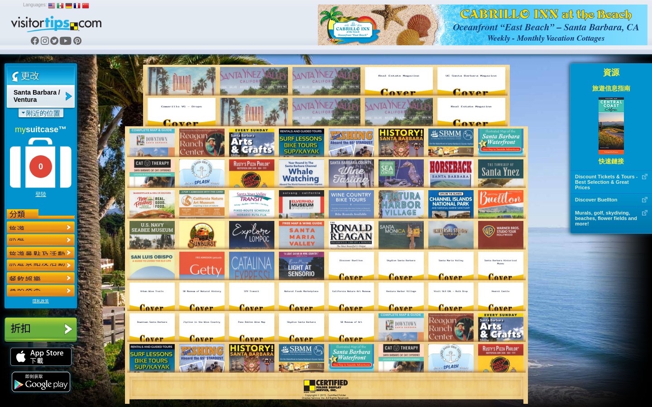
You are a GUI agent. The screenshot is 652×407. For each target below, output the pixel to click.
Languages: (35, 4)
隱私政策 (41, 301)
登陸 (40, 194)
